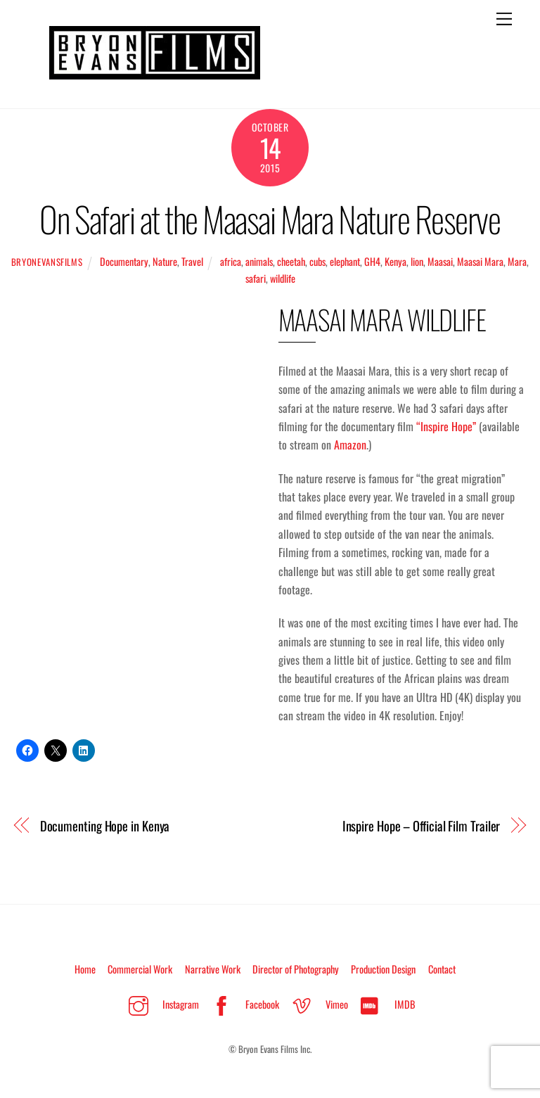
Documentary (124, 261)
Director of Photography (295, 969)
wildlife (282, 278)
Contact (442, 969)
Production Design (383, 969)
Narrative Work (212, 969)
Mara (517, 261)
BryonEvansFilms (47, 262)
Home (85, 969)
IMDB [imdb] (385, 1004)
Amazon (350, 444)
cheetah (291, 261)
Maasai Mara (480, 261)
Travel (192, 261)
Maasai (440, 261)
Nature (165, 261)
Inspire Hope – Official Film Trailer (421, 826)
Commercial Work (140, 969)
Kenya (395, 261)
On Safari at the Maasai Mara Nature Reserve (269, 218)
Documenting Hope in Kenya (105, 826)
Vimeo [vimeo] (316, 1004)
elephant (345, 261)
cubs (317, 261)
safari (255, 278)
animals (259, 261)
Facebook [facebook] (242, 1004)
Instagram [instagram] (160, 1004)
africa (230, 261)
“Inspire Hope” (446, 426)
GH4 (372, 261)
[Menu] (504, 19)
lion (417, 261)
